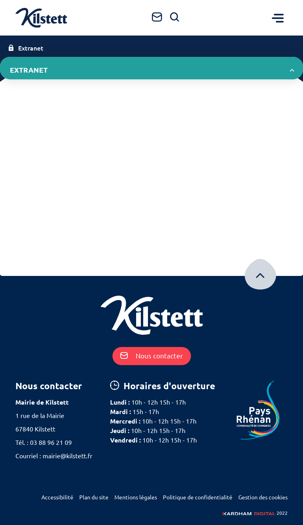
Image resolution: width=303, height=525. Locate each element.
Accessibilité (57, 497)
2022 (255, 513)
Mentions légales (135, 497)
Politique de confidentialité (197, 497)
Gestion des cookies (263, 497)
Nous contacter (151, 356)
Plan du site (93, 497)
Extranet (25, 48)
